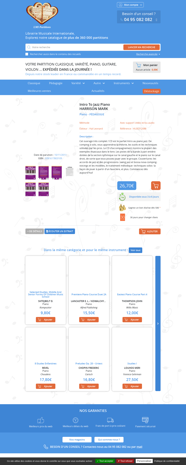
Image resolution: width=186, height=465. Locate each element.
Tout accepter (105, 461)
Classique (34, 83)
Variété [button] (78, 83)
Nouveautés (150, 83)
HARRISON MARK (93, 109)
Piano (83, 114)
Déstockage (151, 91)
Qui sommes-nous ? (109, 439)
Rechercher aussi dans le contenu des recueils (55, 54)
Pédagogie (55, 83)
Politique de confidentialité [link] (167, 461)
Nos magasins (77, 439)
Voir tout (135, 250)
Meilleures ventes (39, 91)
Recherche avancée (147, 54)
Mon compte (130, 5)
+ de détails (34, 231)
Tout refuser (125, 461)
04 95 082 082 (137, 19)
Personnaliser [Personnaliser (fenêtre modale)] (144, 461)
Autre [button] (99, 83)
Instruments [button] (124, 83)
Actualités (98, 91)
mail (139, 447)
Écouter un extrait (59, 231)
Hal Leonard (96, 128)
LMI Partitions (42, 27)
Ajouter (156, 185)
